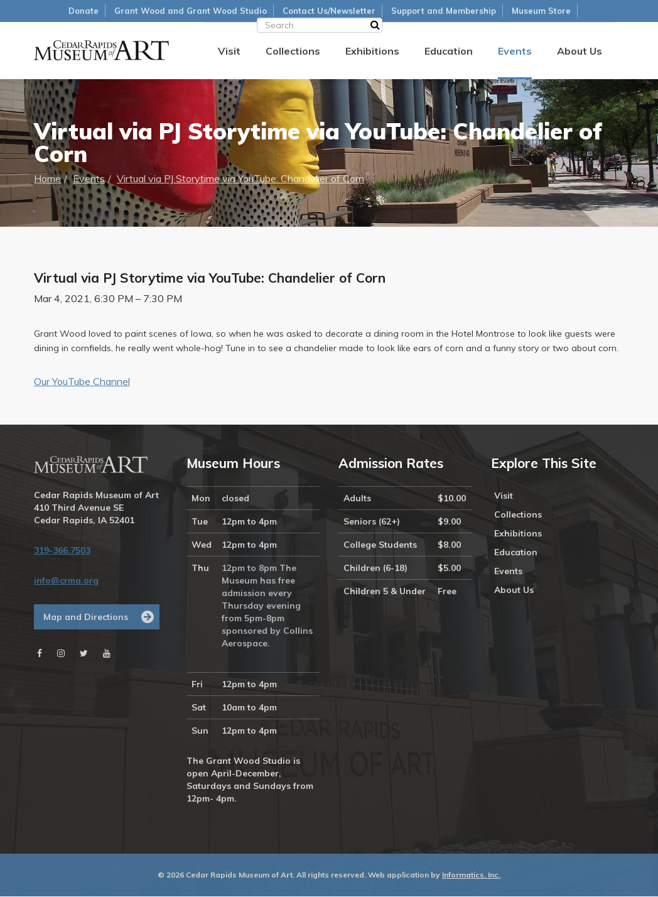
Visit (229, 51)
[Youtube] (107, 654)
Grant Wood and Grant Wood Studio (190, 11)
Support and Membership (443, 11)
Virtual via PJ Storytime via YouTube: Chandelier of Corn (240, 179)
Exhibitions (372, 51)
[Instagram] (61, 654)
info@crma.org (66, 581)
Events (515, 51)
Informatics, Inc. (471, 875)
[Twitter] (84, 654)
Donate (83, 11)
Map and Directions (85, 617)
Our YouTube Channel (82, 382)
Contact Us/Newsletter (329, 11)
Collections (293, 51)
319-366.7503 (62, 551)
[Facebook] (39, 654)
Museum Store (541, 11)
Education (448, 51)
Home (47, 179)
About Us (579, 51)
